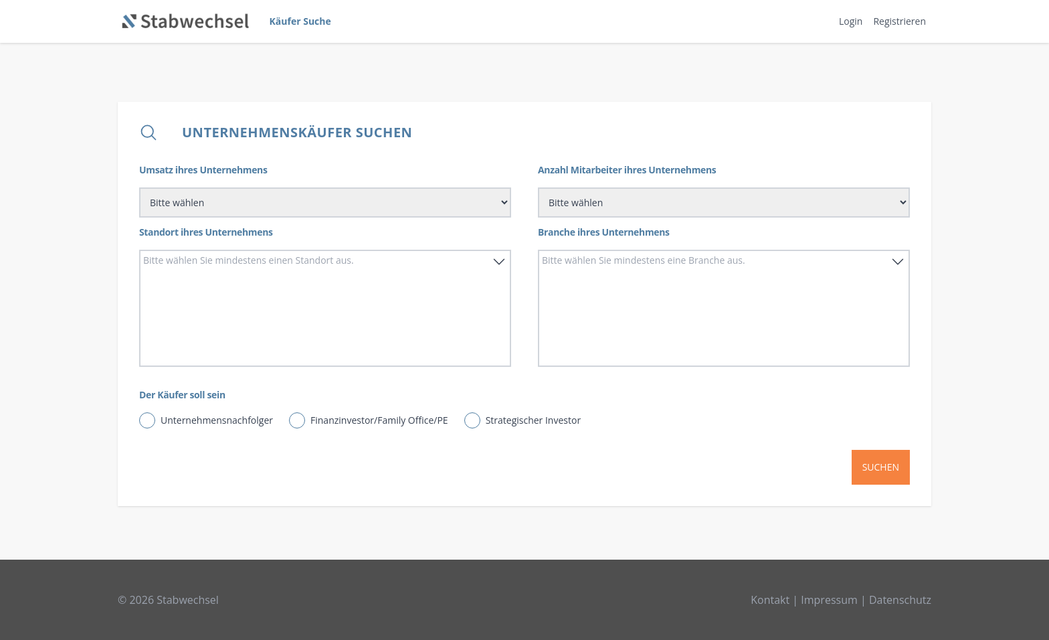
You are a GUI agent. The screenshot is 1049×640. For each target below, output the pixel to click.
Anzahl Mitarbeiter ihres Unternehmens (627, 169)
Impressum (829, 599)
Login (850, 21)
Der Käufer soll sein (182, 394)
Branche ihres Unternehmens (604, 232)
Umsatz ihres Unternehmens (203, 169)
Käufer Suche (300, 21)
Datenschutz (900, 599)
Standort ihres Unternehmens (206, 232)
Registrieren (899, 21)
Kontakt (770, 599)
